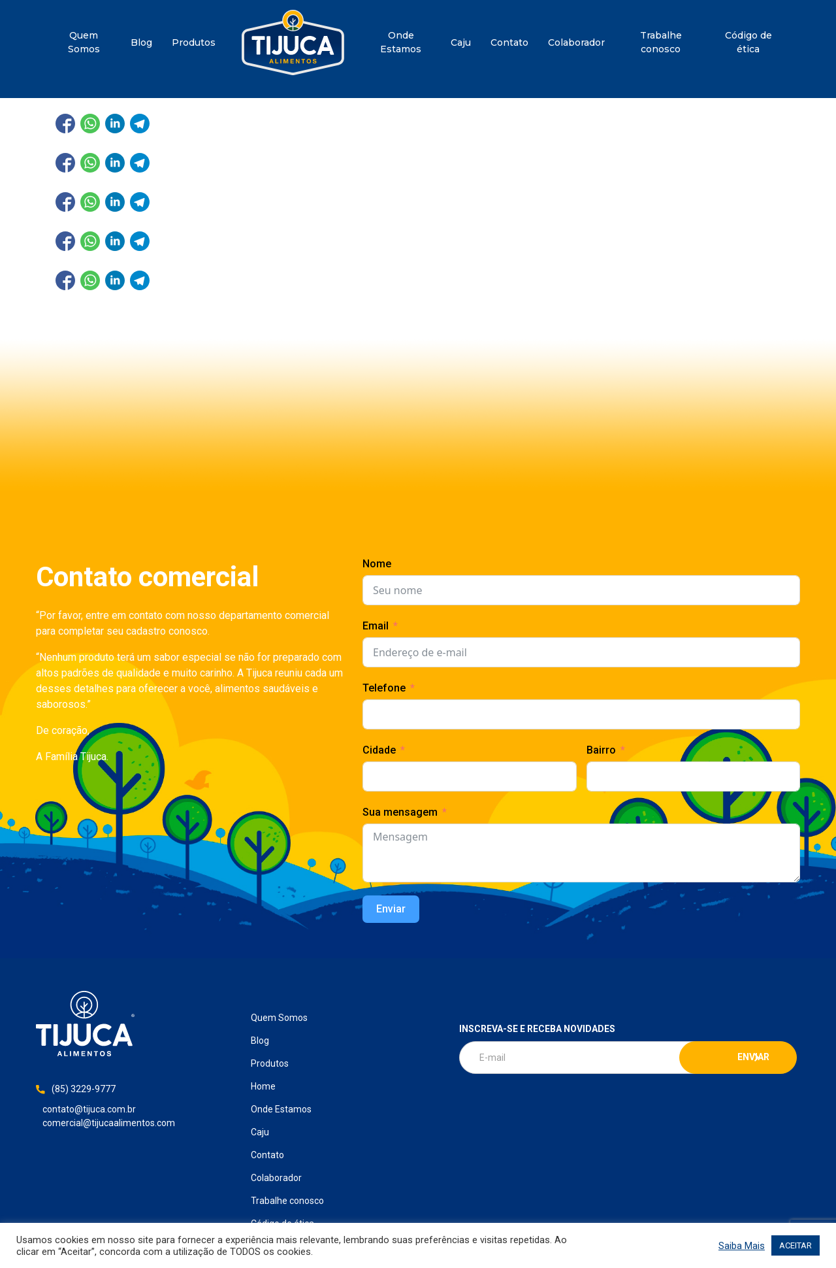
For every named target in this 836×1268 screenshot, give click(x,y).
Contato (509, 42)
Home (293, 42)
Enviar (391, 909)
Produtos (194, 42)
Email (375, 626)
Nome (376, 564)
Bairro (601, 750)
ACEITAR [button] (795, 1245)
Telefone (384, 688)
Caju (461, 42)
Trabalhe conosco (661, 42)
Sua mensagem (400, 812)
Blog (141, 42)
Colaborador (576, 42)
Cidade (379, 750)
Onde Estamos (400, 42)
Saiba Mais (741, 1246)
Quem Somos (84, 42)
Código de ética (748, 42)
